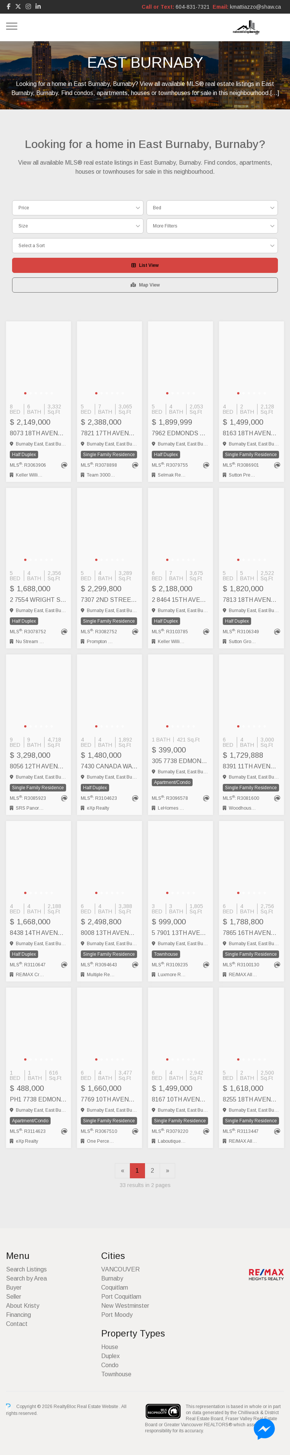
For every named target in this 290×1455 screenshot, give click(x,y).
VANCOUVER (120, 1269)
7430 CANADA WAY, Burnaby (109, 766)
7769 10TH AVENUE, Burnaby (109, 1099)
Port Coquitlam (121, 1296)
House (109, 1347)
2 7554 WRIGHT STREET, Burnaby (38, 600)
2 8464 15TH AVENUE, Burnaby (180, 600)
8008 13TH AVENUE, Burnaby (109, 933)
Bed (157, 207)
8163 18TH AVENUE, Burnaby (251, 433)
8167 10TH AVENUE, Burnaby (180, 1099)
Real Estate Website (98, 1406)
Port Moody (117, 1315)
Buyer (14, 1287)
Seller (13, 1296)
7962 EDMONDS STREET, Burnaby (180, 433)
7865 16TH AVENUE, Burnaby (251, 933)
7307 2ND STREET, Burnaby (109, 600)
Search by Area (26, 1278)
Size (23, 226)
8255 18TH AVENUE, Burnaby (251, 1099)
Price (24, 207)
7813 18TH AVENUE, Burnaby (251, 600)
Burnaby (112, 1278)
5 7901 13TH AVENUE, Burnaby (180, 933)
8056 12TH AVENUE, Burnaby (38, 766)
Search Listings (26, 1269)
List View (145, 265)
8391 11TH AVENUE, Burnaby (251, 766)
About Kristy (22, 1305)
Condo (110, 1365)
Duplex (110, 1356)
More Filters (165, 226)
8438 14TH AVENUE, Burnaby (38, 933)
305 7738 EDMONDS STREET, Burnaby (180, 761)
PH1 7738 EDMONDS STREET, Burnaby (38, 1099)
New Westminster (125, 1305)
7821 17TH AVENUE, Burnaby (109, 433)
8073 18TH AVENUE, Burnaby (38, 433)
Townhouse (116, 1374)
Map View (145, 285)
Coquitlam (114, 1287)
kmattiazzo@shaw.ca (255, 7)
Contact (17, 1324)
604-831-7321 (193, 7)
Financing (18, 1315)
